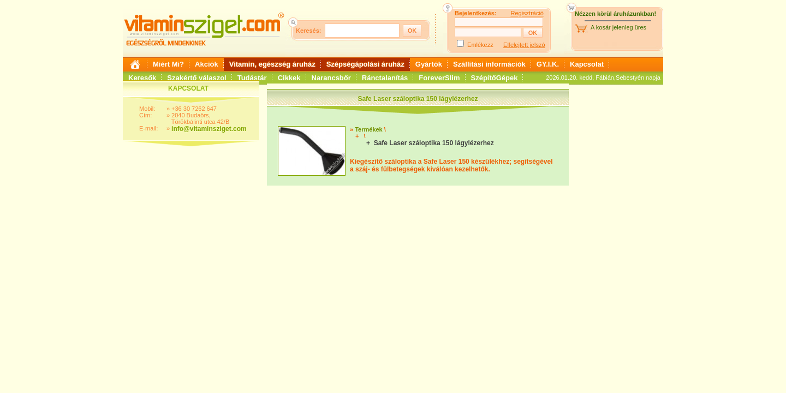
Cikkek (289, 78)
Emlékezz (480, 44)
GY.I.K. (548, 64)
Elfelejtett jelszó (524, 44)
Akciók (206, 64)
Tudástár (252, 78)
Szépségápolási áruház (365, 64)
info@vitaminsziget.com (209, 129)
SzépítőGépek (494, 78)
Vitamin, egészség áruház (272, 64)
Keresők (142, 78)
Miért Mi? (168, 64)
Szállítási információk (489, 64)
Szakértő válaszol (196, 78)
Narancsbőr (331, 78)
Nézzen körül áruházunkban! (615, 13)
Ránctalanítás (385, 78)
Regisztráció (527, 13)
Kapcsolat (587, 64)
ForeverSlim (439, 78)
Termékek (369, 129)
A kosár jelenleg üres (618, 27)
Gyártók (428, 64)
